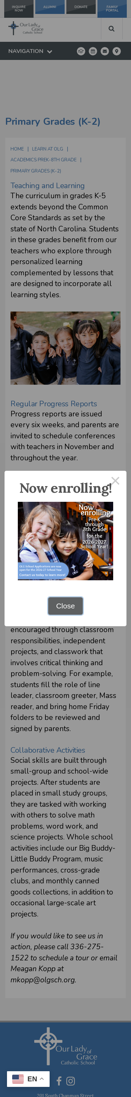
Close (65, 606)
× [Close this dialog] (115, 482)
